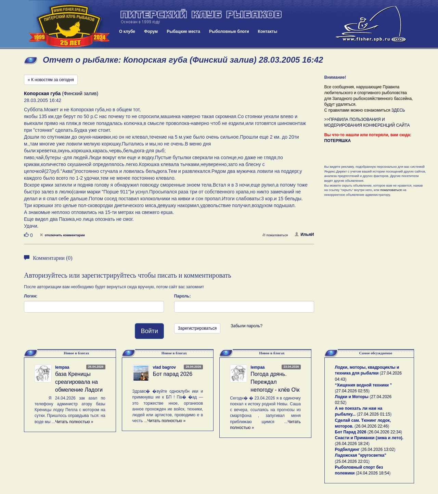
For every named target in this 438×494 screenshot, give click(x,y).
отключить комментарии (62, 235)
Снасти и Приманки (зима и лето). (369, 437)
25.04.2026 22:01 (352, 461)
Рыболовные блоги (229, 31)
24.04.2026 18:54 (373, 473)
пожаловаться (275, 235)
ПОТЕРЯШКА (337, 140)
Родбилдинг (347, 449)
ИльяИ (304, 234)
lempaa (62, 367)
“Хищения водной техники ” (363, 385)
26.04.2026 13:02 (378, 449)
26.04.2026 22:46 (372, 426)
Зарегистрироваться (197, 328)
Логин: (30, 296)
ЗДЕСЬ (398, 110)
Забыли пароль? (246, 326)
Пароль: (182, 296)
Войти (149, 331)
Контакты (268, 31)
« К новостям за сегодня (51, 79)
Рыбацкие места (183, 31)
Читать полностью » (74, 421)
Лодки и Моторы (352, 396)
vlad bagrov (164, 367)
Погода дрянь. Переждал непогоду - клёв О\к (274, 382)
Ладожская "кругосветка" (360, 455)
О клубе (127, 31)
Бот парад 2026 (173, 374)
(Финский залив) (61, 93)
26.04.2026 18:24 (352, 443)
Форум (151, 31)
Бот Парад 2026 (350, 432)
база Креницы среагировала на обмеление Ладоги (79, 382)
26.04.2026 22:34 (385, 432)
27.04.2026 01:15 (374, 414)
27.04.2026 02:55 (352, 391)
